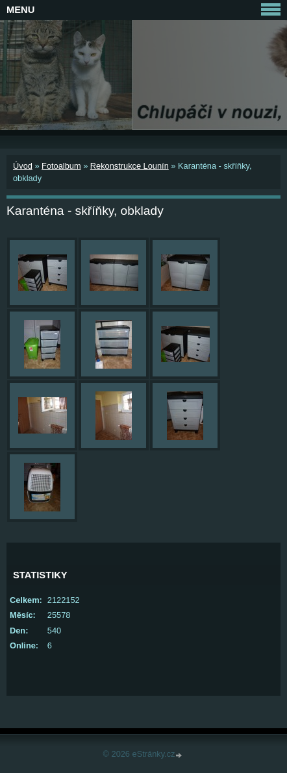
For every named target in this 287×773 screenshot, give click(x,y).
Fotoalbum (61, 166)
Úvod (22, 166)
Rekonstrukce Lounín (129, 166)
